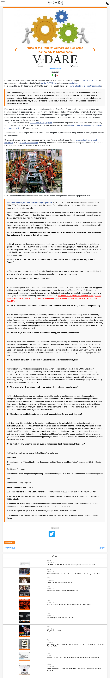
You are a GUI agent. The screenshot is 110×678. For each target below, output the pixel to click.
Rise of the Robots (89, 80)
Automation (9, 542)
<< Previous (9, 548)
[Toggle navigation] (2, 3)
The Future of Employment (41, 123)
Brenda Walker (55, 69)
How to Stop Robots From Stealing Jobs (85, 86)
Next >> (102, 548)
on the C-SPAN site (49, 83)
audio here (73, 83)
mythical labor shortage (29, 143)
